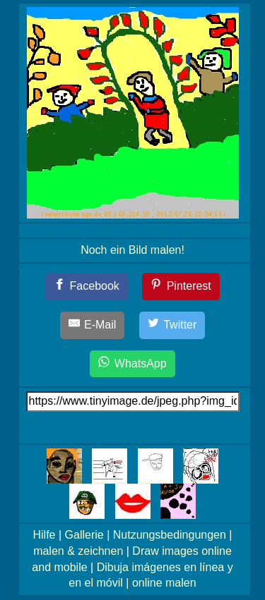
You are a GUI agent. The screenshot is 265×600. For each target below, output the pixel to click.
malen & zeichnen (78, 551)
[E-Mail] (92, 325)
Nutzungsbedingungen (169, 535)
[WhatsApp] (132, 364)
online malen (164, 583)
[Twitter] (172, 325)
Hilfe (44, 535)
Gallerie (84, 535)
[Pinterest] (181, 286)
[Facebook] (86, 286)
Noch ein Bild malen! (132, 250)
